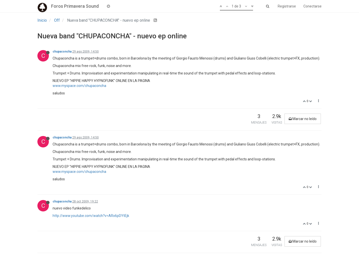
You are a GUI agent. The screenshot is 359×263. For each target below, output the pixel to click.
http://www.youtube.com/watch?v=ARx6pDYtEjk (91, 216)
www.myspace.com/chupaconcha (79, 86)
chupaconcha (62, 51)
